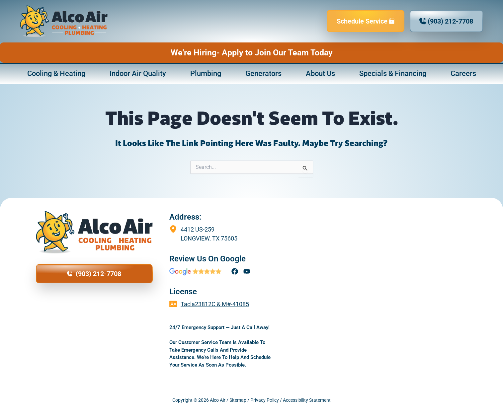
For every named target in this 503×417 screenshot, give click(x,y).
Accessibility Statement (307, 400)
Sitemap (237, 400)
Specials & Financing (392, 73)
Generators (263, 73)
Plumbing (205, 73)
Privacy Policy (264, 400)
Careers (463, 73)
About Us (320, 73)
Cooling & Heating (56, 73)
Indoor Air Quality (138, 73)
